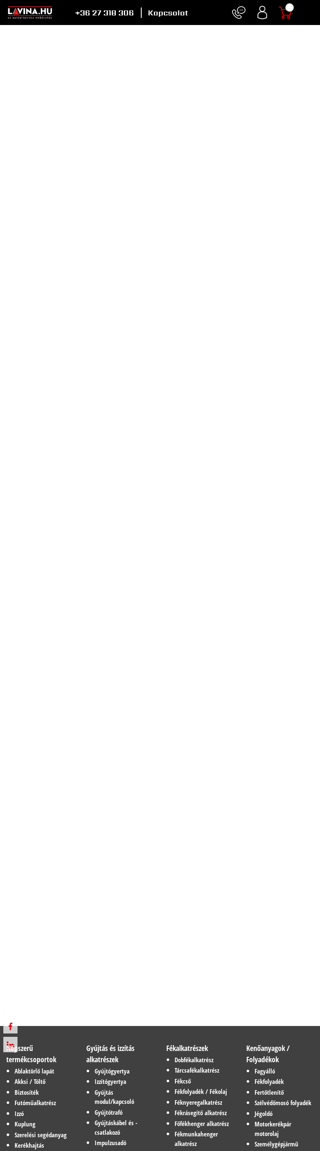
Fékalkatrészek (187, 1048)
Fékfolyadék (269, 1081)
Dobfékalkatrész (194, 1060)
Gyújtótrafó (108, 1112)
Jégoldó (263, 1113)
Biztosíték (27, 1092)
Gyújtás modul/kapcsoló (114, 1097)
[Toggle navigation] (309, 12)
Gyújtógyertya (112, 1071)
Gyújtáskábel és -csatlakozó (116, 1127)
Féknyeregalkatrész (198, 1102)
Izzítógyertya (110, 1081)
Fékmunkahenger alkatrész (196, 1139)
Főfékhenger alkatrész (202, 1123)
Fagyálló (265, 1071)
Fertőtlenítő (269, 1092)
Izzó (19, 1113)
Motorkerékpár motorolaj (273, 1129)
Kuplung (25, 1124)
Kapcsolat (168, 13)
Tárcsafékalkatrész (197, 1070)
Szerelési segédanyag (41, 1135)
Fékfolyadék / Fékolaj (201, 1091)
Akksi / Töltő (30, 1081)
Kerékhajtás (29, 1145)
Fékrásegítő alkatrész (201, 1112)
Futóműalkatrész (35, 1102)
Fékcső (183, 1081)
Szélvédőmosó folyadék (283, 1102)
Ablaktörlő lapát (34, 1071)
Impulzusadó (110, 1142)
